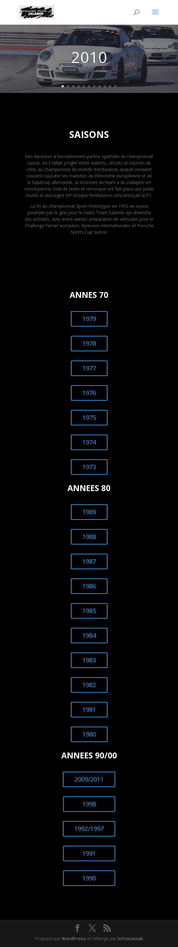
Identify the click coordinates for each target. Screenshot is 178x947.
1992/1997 (89, 828)
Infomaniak (130, 938)
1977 (89, 368)
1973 (89, 467)
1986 (89, 586)
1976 (89, 393)
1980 (89, 734)
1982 (89, 685)
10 (110, 86)
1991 (89, 853)
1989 (89, 512)
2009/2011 (89, 779)
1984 (89, 635)
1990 (89, 878)
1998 (89, 804)
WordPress (74, 938)
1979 (89, 319)
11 (115, 86)
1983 (89, 660)
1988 (89, 536)
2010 (89, 57)
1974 (89, 442)
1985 (89, 611)
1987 (89, 561)
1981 (89, 709)
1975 (89, 417)
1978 (89, 343)
